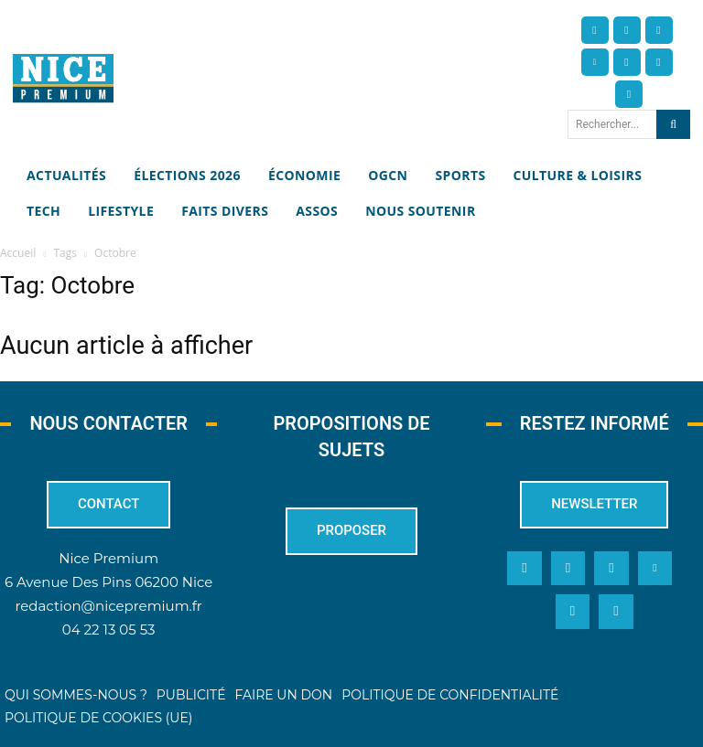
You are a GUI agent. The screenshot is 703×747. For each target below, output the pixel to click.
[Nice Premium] (63, 78)
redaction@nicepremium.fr (108, 605)
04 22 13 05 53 (109, 629)
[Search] (673, 124)
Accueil (18, 253)
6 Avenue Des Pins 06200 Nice (108, 582)
